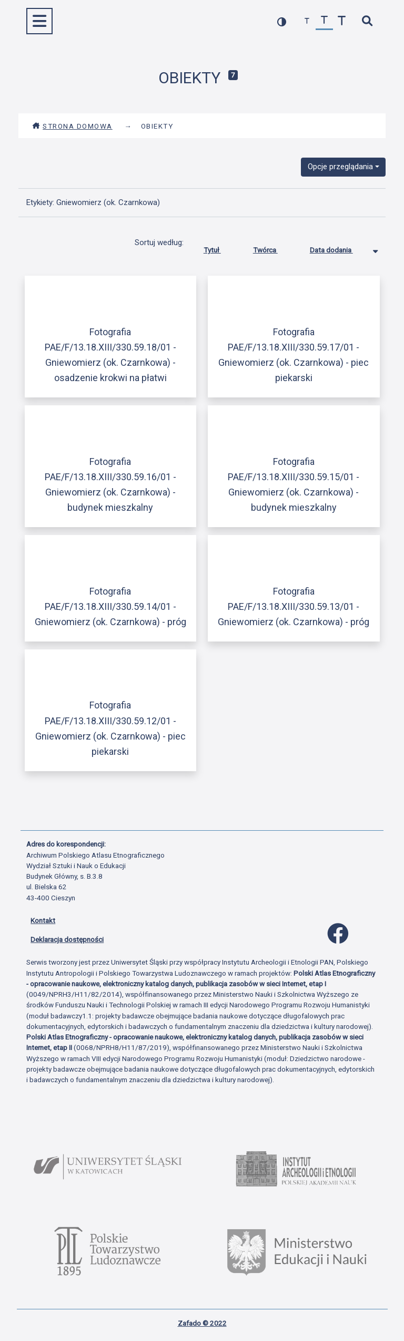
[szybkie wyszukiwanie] (367, 21)
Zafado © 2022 (202, 1323)
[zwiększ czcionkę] (341, 21)
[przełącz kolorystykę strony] (281, 21)
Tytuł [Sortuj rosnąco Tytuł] (220, 247)
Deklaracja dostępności (67, 939)
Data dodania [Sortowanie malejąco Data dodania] (339, 247)
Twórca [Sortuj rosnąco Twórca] (273, 247)
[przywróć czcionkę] (324, 21)
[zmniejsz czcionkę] (307, 21)
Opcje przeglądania (340, 166)
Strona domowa (72, 126)
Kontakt (43, 920)
